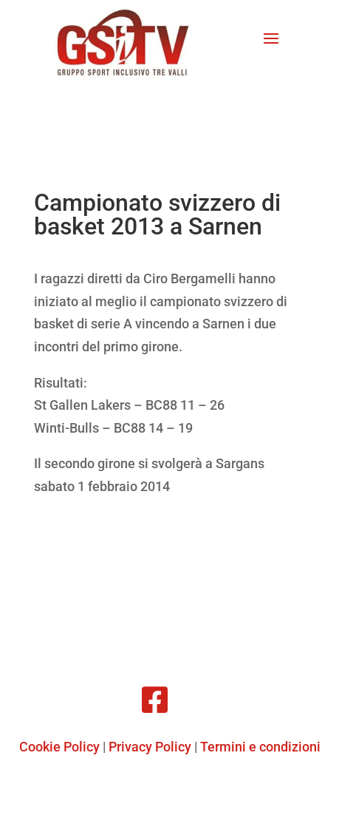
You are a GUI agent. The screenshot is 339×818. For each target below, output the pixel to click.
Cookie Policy (59, 746)
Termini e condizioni (260, 746)
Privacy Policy (150, 746)
